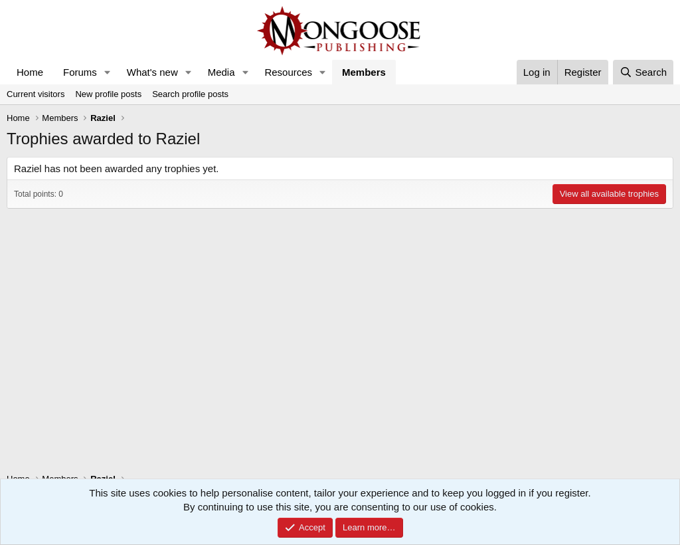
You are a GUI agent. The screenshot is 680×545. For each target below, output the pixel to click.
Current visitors (35, 94)
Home (30, 72)
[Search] (643, 72)
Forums (80, 72)
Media (221, 72)
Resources (288, 72)
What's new (152, 72)
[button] (107, 72)
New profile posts (108, 94)
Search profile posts (190, 94)
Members (364, 72)
